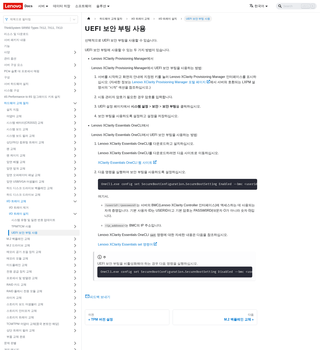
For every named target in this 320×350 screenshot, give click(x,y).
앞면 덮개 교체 (16, 168)
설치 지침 (13, 109)
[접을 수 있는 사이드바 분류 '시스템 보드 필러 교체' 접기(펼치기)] (75, 136)
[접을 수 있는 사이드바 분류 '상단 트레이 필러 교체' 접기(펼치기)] (75, 330)
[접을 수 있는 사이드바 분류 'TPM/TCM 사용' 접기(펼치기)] (75, 226)
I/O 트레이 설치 (19, 213)
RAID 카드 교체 (16, 284)
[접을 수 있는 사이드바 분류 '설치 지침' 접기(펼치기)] (75, 110)
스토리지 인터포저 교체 (22, 310)
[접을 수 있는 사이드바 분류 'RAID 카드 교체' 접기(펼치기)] (75, 285)
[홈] (89, 19)
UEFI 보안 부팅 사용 (24, 232)
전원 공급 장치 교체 (19, 271)
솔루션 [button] (101, 6)
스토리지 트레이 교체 (20, 317)
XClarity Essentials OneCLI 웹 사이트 (127, 162)
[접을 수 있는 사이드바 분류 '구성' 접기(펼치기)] (75, 77)
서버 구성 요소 (13, 64)
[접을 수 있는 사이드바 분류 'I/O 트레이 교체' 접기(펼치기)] (75, 201)
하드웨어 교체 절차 (16, 103)
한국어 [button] (256, 6)
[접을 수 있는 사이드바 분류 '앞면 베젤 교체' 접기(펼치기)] (75, 162)
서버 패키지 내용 (15, 40)
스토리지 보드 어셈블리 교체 (25, 304)
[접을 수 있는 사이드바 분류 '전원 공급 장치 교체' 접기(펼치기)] (75, 271)
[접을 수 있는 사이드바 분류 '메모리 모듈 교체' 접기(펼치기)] (75, 258)
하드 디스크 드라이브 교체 (23, 194)
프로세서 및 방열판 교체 (22, 278)
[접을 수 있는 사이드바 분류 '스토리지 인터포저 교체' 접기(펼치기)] (75, 311)
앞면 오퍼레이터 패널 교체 (23, 175)
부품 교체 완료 (16, 336)
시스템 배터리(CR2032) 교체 (25, 122)
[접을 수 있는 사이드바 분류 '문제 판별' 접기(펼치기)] (75, 343)
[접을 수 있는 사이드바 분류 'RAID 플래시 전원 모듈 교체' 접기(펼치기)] (75, 291)
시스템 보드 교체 (17, 129)
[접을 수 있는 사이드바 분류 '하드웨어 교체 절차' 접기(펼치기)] (75, 103)
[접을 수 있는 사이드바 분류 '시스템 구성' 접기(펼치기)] (75, 90)
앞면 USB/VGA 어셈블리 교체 (25, 181)
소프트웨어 (83, 6)
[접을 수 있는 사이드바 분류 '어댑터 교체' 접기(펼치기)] (75, 116)
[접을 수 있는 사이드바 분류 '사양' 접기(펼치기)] (75, 52)
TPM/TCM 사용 (21, 226)
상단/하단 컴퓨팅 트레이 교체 (25, 142)
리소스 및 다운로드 (16, 34)
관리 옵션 (10, 58)
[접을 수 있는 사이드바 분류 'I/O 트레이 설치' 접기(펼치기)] (75, 214)
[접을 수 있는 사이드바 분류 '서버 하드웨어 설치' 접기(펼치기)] (75, 84)
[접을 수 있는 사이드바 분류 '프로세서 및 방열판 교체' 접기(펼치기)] (75, 278)
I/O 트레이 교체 (16, 201)
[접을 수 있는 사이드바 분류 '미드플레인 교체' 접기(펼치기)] (75, 265)
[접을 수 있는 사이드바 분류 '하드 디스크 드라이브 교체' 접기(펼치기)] (75, 195)
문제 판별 (10, 343)
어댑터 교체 (14, 116)
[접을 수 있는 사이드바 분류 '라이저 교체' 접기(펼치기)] (75, 298)
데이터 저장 (61, 6)
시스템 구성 (11, 90)
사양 (7, 52)
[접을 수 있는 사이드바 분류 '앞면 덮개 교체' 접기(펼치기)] (75, 168)
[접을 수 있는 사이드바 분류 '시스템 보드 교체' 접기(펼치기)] (75, 129)
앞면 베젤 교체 (16, 162)
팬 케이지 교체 (16, 155)
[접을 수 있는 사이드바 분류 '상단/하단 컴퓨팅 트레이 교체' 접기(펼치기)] (75, 142)
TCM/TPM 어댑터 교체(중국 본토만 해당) (33, 323)
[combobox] (10, 19)
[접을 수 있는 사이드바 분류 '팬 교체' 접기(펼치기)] (75, 149)
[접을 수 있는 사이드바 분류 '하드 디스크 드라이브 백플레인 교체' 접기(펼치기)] (75, 188)
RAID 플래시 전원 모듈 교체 (24, 291)
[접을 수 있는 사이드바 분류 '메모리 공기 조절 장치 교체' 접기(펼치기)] (75, 252)
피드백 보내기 (97, 297)
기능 (7, 46)
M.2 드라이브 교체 (18, 245)
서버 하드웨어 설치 (16, 83)
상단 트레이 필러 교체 (21, 330)
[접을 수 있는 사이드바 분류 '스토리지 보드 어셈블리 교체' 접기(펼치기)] (75, 304)
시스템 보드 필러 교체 (21, 135)
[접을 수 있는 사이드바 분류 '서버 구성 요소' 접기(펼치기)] (75, 65)
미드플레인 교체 (17, 265)
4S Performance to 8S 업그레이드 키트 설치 (32, 96)
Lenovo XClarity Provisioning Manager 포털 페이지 (171, 82)
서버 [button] (41, 6)
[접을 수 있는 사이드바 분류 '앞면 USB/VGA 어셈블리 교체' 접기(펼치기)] (75, 181)
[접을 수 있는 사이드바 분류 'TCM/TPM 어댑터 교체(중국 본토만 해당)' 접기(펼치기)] (75, 324)
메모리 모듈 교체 (17, 258)
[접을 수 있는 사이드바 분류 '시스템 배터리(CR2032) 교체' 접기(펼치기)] (75, 123)
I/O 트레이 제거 (19, 207)
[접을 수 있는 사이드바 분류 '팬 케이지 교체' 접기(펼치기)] (75, 155)
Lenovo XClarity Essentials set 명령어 (127, 244)
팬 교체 (11, 148)
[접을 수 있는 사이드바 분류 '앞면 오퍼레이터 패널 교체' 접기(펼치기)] (75, 175)
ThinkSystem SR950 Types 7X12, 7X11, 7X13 (33, 27)
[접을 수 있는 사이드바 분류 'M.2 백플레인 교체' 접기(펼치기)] (75, 239)
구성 (7, 77)
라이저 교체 (14, 297)
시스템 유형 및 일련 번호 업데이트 (33, 220)
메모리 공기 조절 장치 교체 (24, 252)
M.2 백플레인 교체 (18, 238)
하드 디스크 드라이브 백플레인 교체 (30, 188)
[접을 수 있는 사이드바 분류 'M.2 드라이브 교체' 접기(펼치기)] (75, 245)
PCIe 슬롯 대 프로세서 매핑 (21, 71)
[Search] (296, 6)
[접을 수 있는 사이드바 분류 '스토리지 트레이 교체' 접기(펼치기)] (75, 317)
